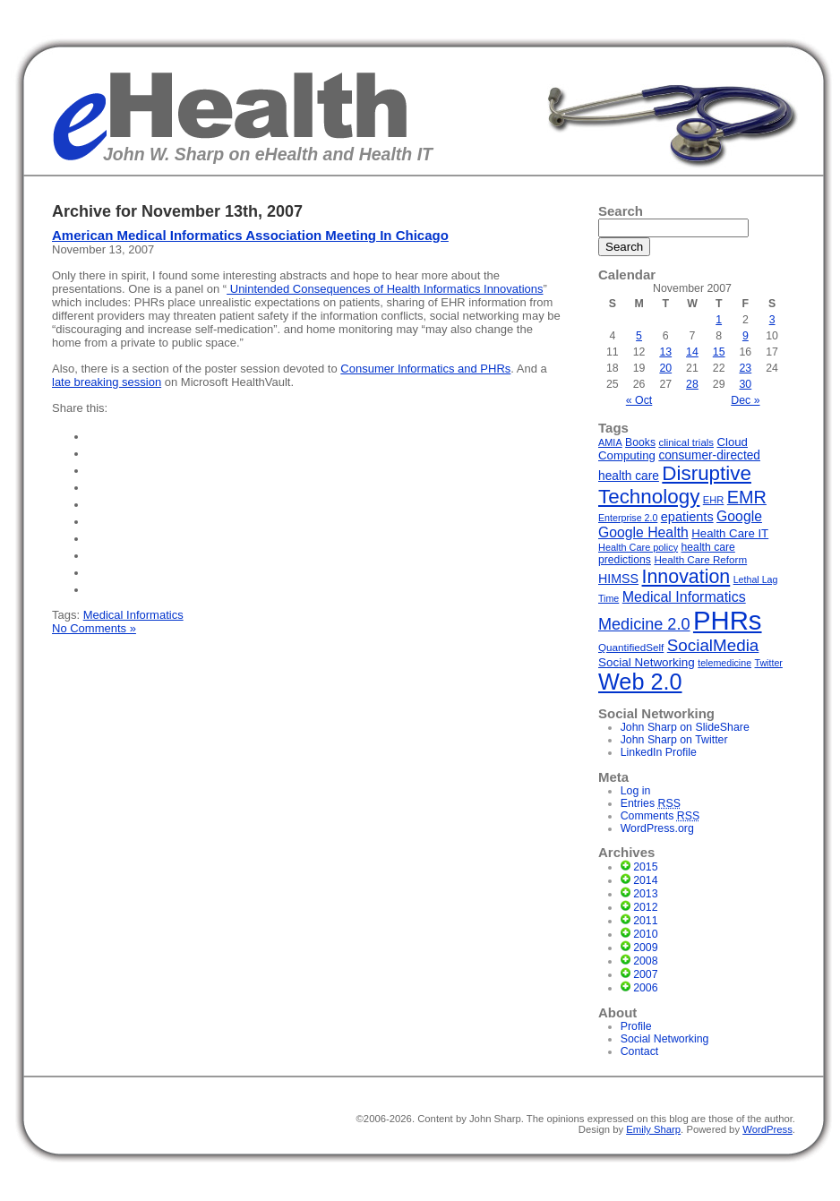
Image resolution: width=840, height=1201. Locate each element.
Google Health (643, 532)
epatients (687, 517)
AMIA (610, 442)
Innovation (686, 577)
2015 (645, 867)
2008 (645, 961)
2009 (645, 947)
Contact (640, 1051)
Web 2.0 (640, 681)
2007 (645, 974)
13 (665, 352)
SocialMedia (713, 645)
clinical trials (686, 442)
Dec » (745, 400)
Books (640, 442)
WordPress (767, 1129)
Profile (636, 1026)
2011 (645, 920)
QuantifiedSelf (631, 647)
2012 (645, 907)
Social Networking (646, 662)
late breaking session (106, 382)
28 (692, 384)
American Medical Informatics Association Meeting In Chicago (250, 235)
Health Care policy (638, 547)
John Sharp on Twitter (674, 739)
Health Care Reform (700, 559)
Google (739, 516)
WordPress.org (657, 828)
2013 (645, 894)
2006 (645, 988)
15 (719, 352)
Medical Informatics (133, 615)
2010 (645, 934)
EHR (713, 499)
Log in (636, 791)
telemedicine (724, 662)
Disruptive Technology (674, 485)
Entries (651, 803)
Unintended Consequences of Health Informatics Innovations (385, 289)
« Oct (639, 400)
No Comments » (94, 628)
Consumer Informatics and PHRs (425, 368)
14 (692, 352)
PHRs (727, 620)
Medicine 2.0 (644, 624)
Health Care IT (729, 533)
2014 (645, 880)
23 (746, 368)
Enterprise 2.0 (627, 517)
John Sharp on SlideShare (685, 727)
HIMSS (618, 578)
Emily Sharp (653, 1129)
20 (665, 368)
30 (746, 384)
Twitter (769, 662)
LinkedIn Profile (659, 752)
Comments (660, 816)
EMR (747, 497)
